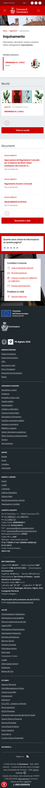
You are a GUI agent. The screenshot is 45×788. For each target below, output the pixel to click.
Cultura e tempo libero (10, 412)
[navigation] (4, 10)
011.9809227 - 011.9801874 (16, 516)
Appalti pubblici (7, 401)
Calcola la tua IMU (8, 692)
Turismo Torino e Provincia (11, 718)
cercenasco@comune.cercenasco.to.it (22, 531)
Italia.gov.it (5, 699)
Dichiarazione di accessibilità (12, 617)
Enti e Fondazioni (8, 369)
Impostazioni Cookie (9, 656)
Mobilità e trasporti (8, 428)
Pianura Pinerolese (8, 722)
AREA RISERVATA (21, 784)
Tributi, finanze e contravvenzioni (14, 435)
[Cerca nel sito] (38, 10)
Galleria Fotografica (9, 492)
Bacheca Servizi (7, 640)
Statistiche (5, 667)
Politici (4, 376)
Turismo (4, 439)
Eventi (4, 481)
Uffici (3, 361)
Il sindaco (5, 464)
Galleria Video (6, 496)
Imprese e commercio (9, 424)
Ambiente (5, 393)
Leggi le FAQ (6, 625)
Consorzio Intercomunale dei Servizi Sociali (18, 715)
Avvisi (3, 460)
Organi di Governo (8, 353)
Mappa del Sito (7, 671)
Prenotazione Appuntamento (13, 629)
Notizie (4, 456)
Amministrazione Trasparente (13, 614)
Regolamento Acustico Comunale (18, 183)
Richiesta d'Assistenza (10, 636)
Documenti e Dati (8, 365)
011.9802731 (10, 519)
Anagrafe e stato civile (10, 397)
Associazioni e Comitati (10, 504)
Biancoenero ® (24, 778)
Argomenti (13, 30)
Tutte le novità (22, 130)
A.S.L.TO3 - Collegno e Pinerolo (13, 703)
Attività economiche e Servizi (13, 500)
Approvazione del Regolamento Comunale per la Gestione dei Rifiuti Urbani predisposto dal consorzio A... (21, 162)
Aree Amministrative (9, 357)
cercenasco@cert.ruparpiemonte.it (20, 528)
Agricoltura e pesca (9, 389)
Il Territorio (5, 488)
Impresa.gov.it (6, 695)
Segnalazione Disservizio (11, 633)
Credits (4, 659)
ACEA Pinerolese (8, 711)
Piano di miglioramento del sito (13, 621)
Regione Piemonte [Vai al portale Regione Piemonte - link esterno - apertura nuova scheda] (9, 3)
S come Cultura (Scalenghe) (12, 737)
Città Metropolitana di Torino (12, 688)
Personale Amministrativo (11, 373)
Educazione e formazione (11, 416)
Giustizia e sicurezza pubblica (12, 420)
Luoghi (4, 484)
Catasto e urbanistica (9, 409)
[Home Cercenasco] (21, 11)
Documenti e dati (22, 220)
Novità (7, 107)
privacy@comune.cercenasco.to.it (20, 602)
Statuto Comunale (8, 644)
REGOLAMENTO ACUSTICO (15, 201)
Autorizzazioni (6, 405)
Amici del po (6, 734)
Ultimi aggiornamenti (9, 663)
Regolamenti (10, 155)
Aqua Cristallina (7, 730)
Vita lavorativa (7, 443)
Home (5, 30)
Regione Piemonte (8, 684)
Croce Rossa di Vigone (10, 726)
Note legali (5, 652)
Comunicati (5, 467)
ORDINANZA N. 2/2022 (15, 62)
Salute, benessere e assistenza (13, 431)
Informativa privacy (9, 648)
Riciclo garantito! (8, 707)
